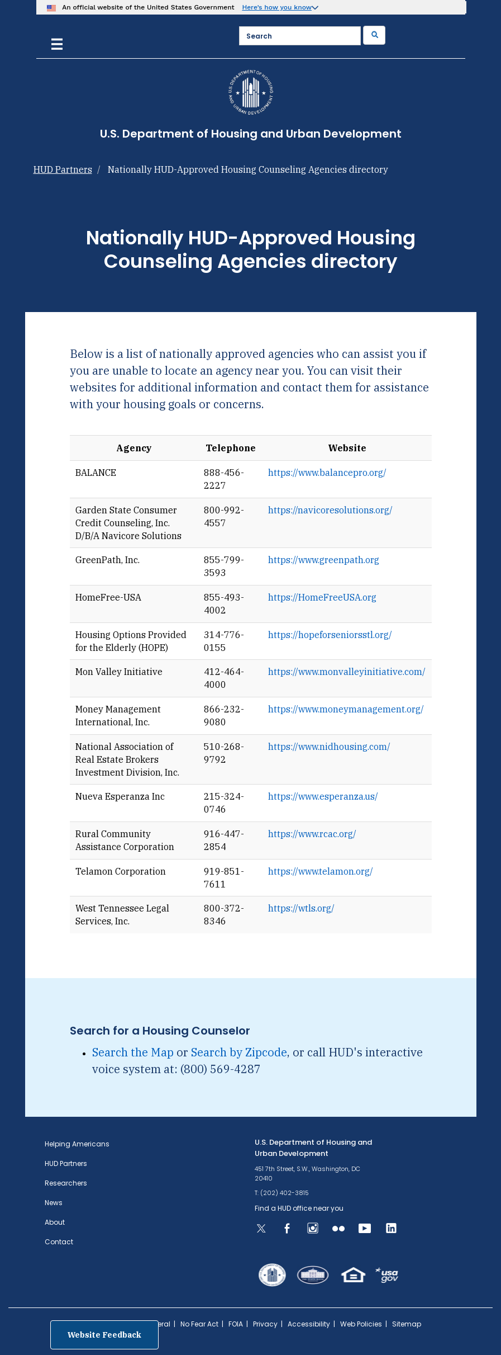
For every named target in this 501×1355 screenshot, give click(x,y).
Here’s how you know (277, 7)
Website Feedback (104, 1335)
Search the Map (133, 1052)
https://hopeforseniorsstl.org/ (330, 634)
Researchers (66, 1183)
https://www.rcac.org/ (312, 833)
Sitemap (406, 1324)
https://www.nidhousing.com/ (329, 746)
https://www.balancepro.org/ (327, 472)
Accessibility (309, 1324)
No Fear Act (199, 1324)
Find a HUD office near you (299, 1208)
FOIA (235, 1324)
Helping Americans (77, 1144)
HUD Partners (63, 169)
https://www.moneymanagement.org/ (346, 709)
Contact (59, 1242)
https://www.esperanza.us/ (323, 796)
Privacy (265, 1324)
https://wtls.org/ (301, 908)
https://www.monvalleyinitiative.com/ (347, 671)
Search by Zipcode (239, 1052)
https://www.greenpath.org (323, 559)
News (54, 1202)
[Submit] (374, 35)
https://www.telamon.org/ (320, 871)
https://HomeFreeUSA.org (322, 597)
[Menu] (57, 42)
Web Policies (361, 1324)
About (55, 1222)
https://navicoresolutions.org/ (330, 510)
